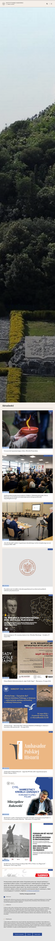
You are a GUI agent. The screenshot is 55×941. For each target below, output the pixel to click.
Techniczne (8, 896)
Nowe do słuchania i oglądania (16, 758)
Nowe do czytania (10, 867)
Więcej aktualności (46, 676)
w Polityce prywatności (33, 890)
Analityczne (8, 904)
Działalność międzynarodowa (16, 684)
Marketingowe (9, 919)
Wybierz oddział (11, 4)
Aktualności (8, 122)
